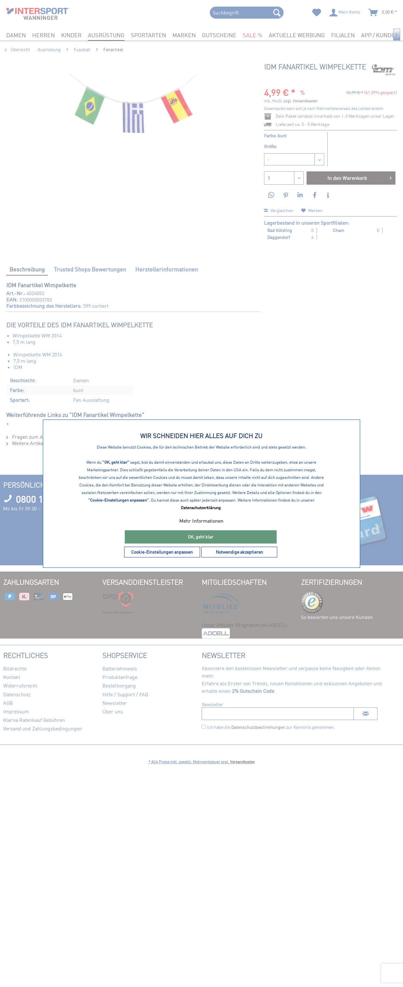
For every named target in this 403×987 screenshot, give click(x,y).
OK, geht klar (200, 536)
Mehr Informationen (201, 521)
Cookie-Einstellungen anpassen (162, 552)
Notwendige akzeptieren (239, 552)
